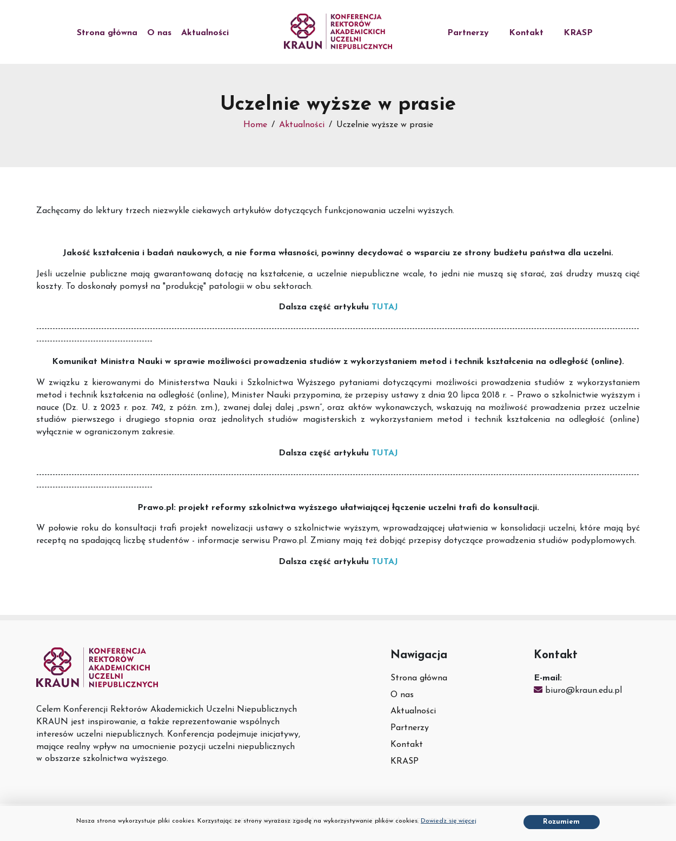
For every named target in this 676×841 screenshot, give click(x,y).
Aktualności (205, 33)
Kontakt (526, 33)
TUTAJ (385, 307)
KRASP (578, 33)
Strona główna (107, 33)
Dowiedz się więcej (448, 821)
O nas (159, 33)
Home (255, 125)
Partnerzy (468, 33)
